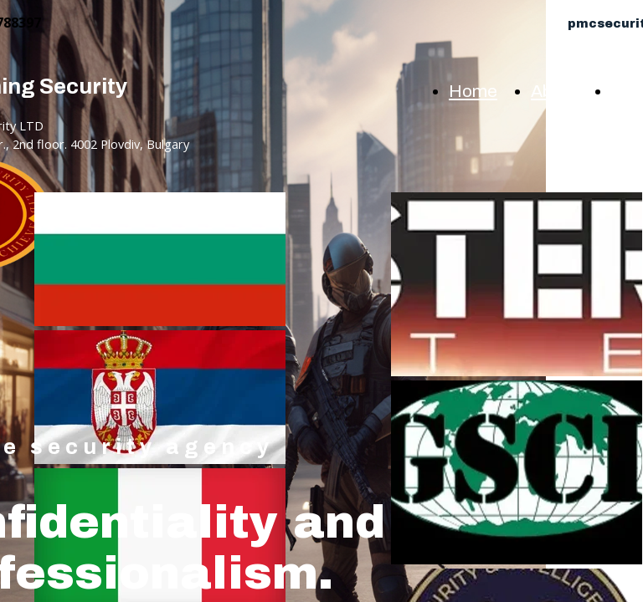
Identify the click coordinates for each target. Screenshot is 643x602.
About (554, 91)
